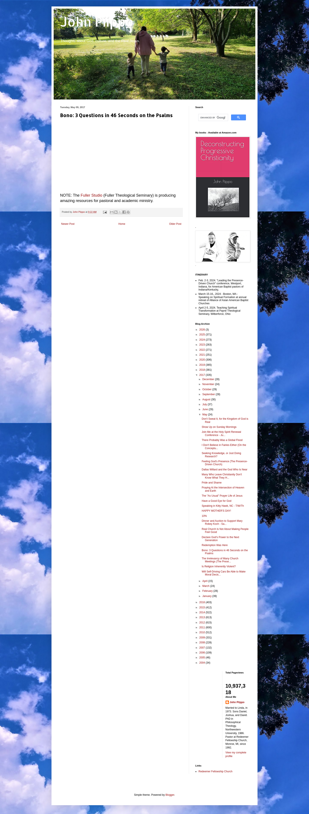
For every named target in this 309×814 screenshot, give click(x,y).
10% (204, 515)
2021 (202, 354)
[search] (212, 117)
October (207, 389)
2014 (202, 612)
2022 (202, 349)
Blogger (169, 794)
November (208, 384)
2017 (202, 374)
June (205, 409)
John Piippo (97, 21)
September (209, 394)
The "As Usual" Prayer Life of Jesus (222, 495)
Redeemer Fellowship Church (215, 771)
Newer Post (67, 223)
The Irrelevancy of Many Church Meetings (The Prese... (220, 560)
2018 (202, 369)
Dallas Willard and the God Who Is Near (224, 469)
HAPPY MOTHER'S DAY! (216, 510)
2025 (202, 334)
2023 (202, 344)
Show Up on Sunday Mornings (219, 426)
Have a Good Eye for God (216, 500)
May (205, 414)
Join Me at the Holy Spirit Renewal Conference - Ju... (221, 433)
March (206, 586)
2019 (202, 364)
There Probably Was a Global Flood (222, 440)
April (205, 581)
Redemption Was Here (215, 545)
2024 (202, 339)
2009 (202, 637)
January (207, 596)
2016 (202, 602)
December (208, 379)
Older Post (175, 223)
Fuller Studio (91, 195)
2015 (202, 607)
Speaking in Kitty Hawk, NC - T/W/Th (223, 505)
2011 (202, 627)
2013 (202, 617)
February (207, 590)
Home (121, 223)
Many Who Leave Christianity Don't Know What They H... (222, 476)
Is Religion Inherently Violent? (219, 566)
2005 (202, 657)
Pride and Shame (212, 482)
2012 (202, 622)
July (205, 404)
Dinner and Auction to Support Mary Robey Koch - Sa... (222, 522)
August (206, 399)
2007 (202, 647)
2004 (202, 662)
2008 (202, 642)
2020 (202, 359)
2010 (202, 632)
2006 (202, 652)
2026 (202, 329)
